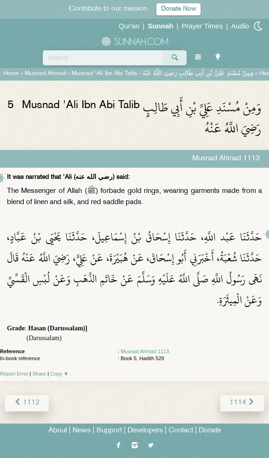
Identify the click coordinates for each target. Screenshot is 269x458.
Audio (240, 26)
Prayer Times (202, 26)
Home (11, 73)
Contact (180, 430)
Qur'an (129, 26)
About (57, 430)
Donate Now (178, 9)
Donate (210, 430)
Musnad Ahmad (45, 73)
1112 (27, 402)
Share (39, 373)
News (82, 430)
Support (109, 430)
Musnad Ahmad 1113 (145, 351)
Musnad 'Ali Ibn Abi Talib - (162, 73)
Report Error (14, 373)
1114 (242, 402)
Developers (145, 430)
